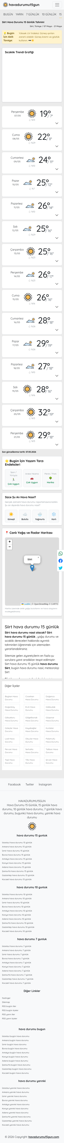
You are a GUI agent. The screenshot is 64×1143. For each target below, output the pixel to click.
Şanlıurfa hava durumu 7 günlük (17, 975)
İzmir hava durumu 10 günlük (15, 902)
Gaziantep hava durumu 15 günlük (18, 875)
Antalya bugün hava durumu (15, 1052)
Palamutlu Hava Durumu (52, 740)
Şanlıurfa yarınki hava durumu (16, 1116)
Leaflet (26, 604)
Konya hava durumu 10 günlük (16, 915)
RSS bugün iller (9, 1006)
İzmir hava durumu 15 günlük (15, 850)
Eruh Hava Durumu (30, 708)
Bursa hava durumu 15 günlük (16, 854)
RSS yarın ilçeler (9, 1018)
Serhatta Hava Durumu (32, 751)
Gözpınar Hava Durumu (52, 719)
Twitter (30, 784)
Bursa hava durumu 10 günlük (16, 906)
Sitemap (6, 1002)
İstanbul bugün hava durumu (15, 1036)
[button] (32, 568)
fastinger (6, 998)
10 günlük (49, 14)
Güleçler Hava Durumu (11, 729)
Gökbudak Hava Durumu (52, 708)
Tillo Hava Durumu (30, 761)
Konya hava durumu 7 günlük (16, 966)
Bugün (8, 14)
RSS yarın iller (8, 1014)
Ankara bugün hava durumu (15, 1040)
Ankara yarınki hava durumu (15, 1092)
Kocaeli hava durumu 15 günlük (17, 879)
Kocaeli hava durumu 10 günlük (17, 931)
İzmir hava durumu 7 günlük (15, 954)
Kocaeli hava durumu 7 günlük (16, 983)
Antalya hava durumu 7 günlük (16, 962)
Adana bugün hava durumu (15, 1060)
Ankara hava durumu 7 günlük (16, 950)
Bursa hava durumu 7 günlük (15, 958)
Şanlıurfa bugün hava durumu (16, 1065)
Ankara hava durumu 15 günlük (16, 846)
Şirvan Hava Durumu (51, 761)
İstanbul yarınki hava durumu (16, 1088)
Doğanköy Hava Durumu (11, 708)
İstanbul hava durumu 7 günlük (16, 946)
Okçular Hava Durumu (31, 740)
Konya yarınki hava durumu (15, 1108)
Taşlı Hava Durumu (10, 761)
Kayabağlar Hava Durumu (32, 729)
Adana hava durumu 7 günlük (16, 970)
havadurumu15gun (20, 4)
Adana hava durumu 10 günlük (16, 919)
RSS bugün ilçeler (10, 1010)
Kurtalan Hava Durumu (52, 729)
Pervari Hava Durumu (11, 751)
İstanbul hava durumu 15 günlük (17, 842)
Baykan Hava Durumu (11, 698)
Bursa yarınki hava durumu (15, 1100)
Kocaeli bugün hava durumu (15, 1073)
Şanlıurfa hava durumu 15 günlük (17, 871)
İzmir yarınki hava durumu (14, 1096)
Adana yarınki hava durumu (15, 1112)
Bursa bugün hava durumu (14, 1048)
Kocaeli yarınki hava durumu (15, 1125)
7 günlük (32, 14)
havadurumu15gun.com (43, 1137)
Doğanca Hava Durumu (52, 698)
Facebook (15, 784)
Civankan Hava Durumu (32, 698)
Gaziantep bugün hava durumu (16, 1069)
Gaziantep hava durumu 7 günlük (17, 979)
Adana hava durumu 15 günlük (16, 867)
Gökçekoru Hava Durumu (11, 719)
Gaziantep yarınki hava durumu (17, 1120)
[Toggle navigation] (57, 4)
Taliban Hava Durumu (52, 751)
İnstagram (45, 784)
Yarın (19, 14)
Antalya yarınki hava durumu (16, 1104)
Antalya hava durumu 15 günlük (17, 859)
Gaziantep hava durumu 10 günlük (18, 927)
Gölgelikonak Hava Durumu (32, 719)
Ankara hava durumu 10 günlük (17, 898)
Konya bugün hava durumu (15, 1056)
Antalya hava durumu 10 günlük (17, 910)
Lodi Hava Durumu (9, 740)
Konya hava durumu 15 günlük (16, 863)
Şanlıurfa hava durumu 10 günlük (17, 923)
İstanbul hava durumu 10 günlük (17, 894)
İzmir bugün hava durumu (14, 1044)
